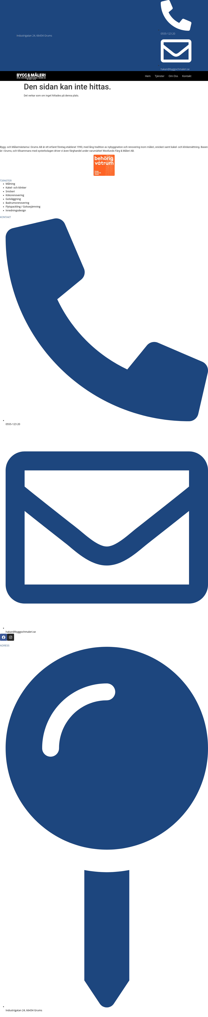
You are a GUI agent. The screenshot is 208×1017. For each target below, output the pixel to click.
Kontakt (186, 76)
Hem (148, 76)
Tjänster (159, 76)
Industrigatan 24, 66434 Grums (34, 35)
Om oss (173, 76)
